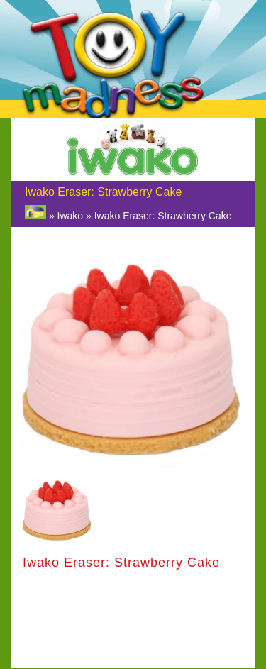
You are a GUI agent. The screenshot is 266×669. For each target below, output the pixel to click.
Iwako (70, 215)
